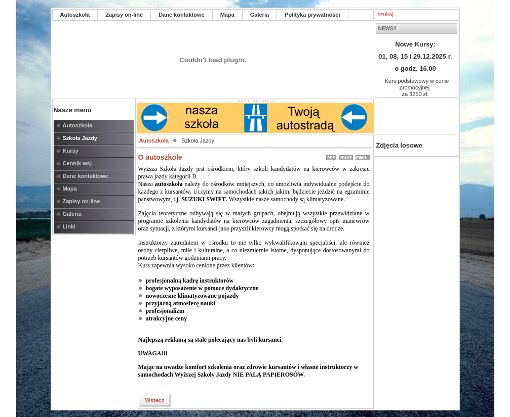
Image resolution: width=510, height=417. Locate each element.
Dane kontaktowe (181, 15)
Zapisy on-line (124, 15)
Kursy (71, 151)
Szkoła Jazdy (80, 138)
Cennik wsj (77, 163)
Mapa (227, 15)
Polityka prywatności (312, 15)
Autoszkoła (75, 15)
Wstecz (155, 400)
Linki (69, 226)
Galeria (259, 15)
